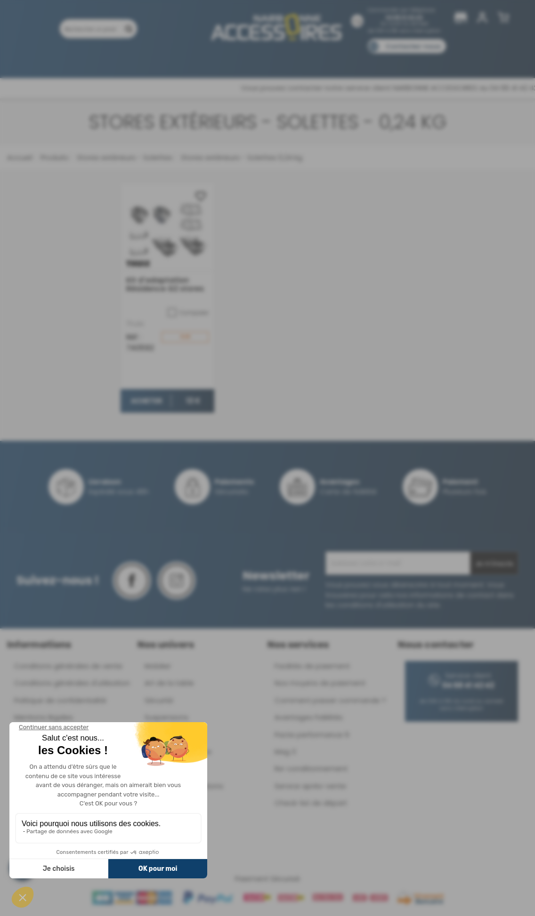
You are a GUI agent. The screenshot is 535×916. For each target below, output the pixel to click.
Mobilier (158, 666)
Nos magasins (234, 60)
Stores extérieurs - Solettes (123, 157)
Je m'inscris (494, 563)
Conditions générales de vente (68, 666)
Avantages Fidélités (309, 717)
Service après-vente (310, 786)
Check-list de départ (311, 803)
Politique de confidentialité (60, 700)
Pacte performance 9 (312, 735)
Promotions (79, 60)
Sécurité (159, 700)
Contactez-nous (413, 46)
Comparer (188, 313)
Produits (31, 60)
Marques (285, 60)
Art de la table (169, 683)
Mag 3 (285, 752)
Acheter (146, 401)
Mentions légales (43, 717)
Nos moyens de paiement (320, 683)
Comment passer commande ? (330, 700)
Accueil (19, 157)
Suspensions (166, 717)
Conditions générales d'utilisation (72, 683)
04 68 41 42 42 (404, 17)
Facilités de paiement (312, 666)
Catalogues (399, 60)
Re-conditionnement (311, 768)
